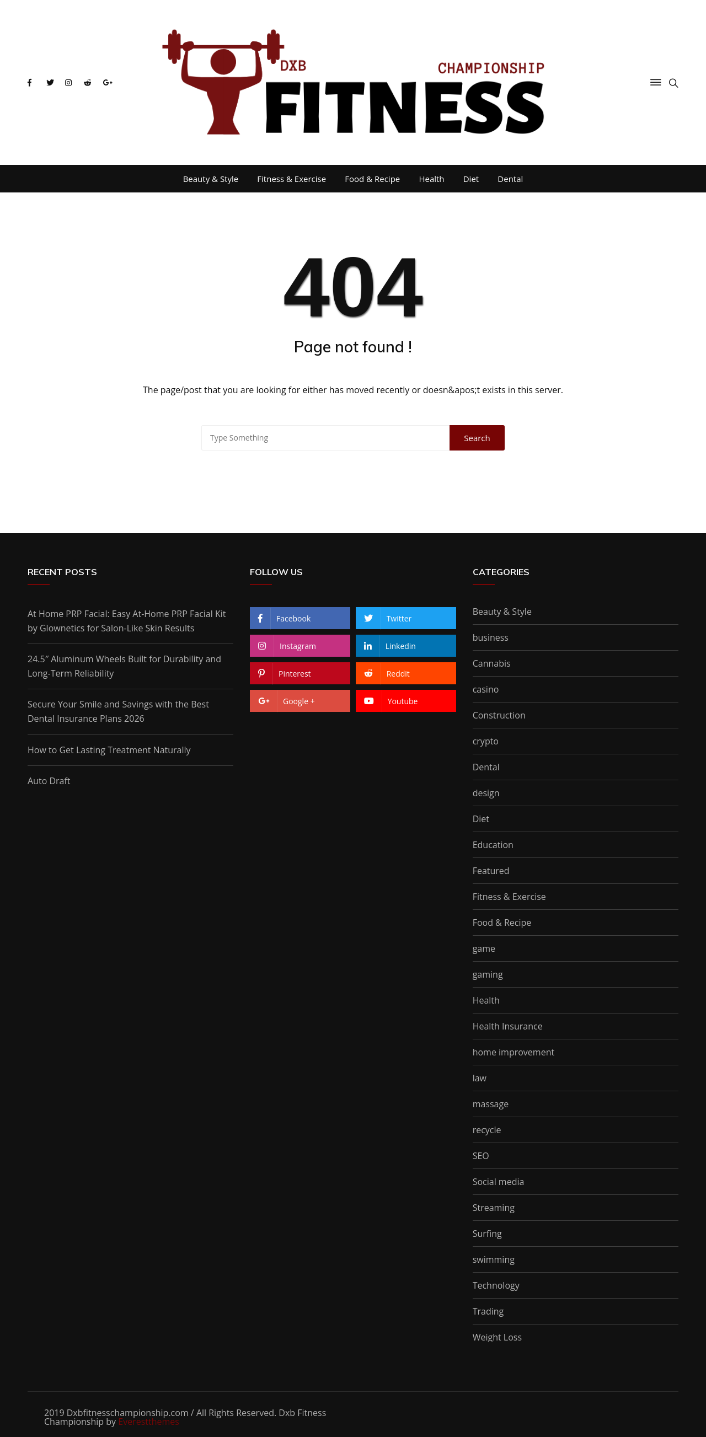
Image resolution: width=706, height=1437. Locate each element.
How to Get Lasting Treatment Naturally (109, 750)
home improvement (513, 1052)
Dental (510, 178)
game (484, 948)
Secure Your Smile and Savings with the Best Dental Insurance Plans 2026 (118, 711)
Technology (496, 1285)
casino (486, 689)
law (479, 1078)
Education (493, 844)
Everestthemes (148, 1421)
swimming (494, 1259)
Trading (488, 1311)
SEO (481, 1155)
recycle (487, 1129)
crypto (486, 741)
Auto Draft (49, 781)
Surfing (487, 1233)
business (491, 637)
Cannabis (492, 663)
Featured (491, 870)
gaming (488, 974)
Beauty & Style (211, 178)
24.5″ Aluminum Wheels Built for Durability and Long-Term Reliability (124, 666)
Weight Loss (497, 1337)
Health (431, 178)
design (486, 793)
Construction (499, 715)
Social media (499, 1181)
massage (491, 1104)
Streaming (494, 1207)
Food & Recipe (372, 178)
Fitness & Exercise (291, 178)
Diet (471, 178)
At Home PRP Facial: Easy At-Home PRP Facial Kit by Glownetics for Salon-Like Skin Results (127, 621)
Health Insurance (508, 1026)
